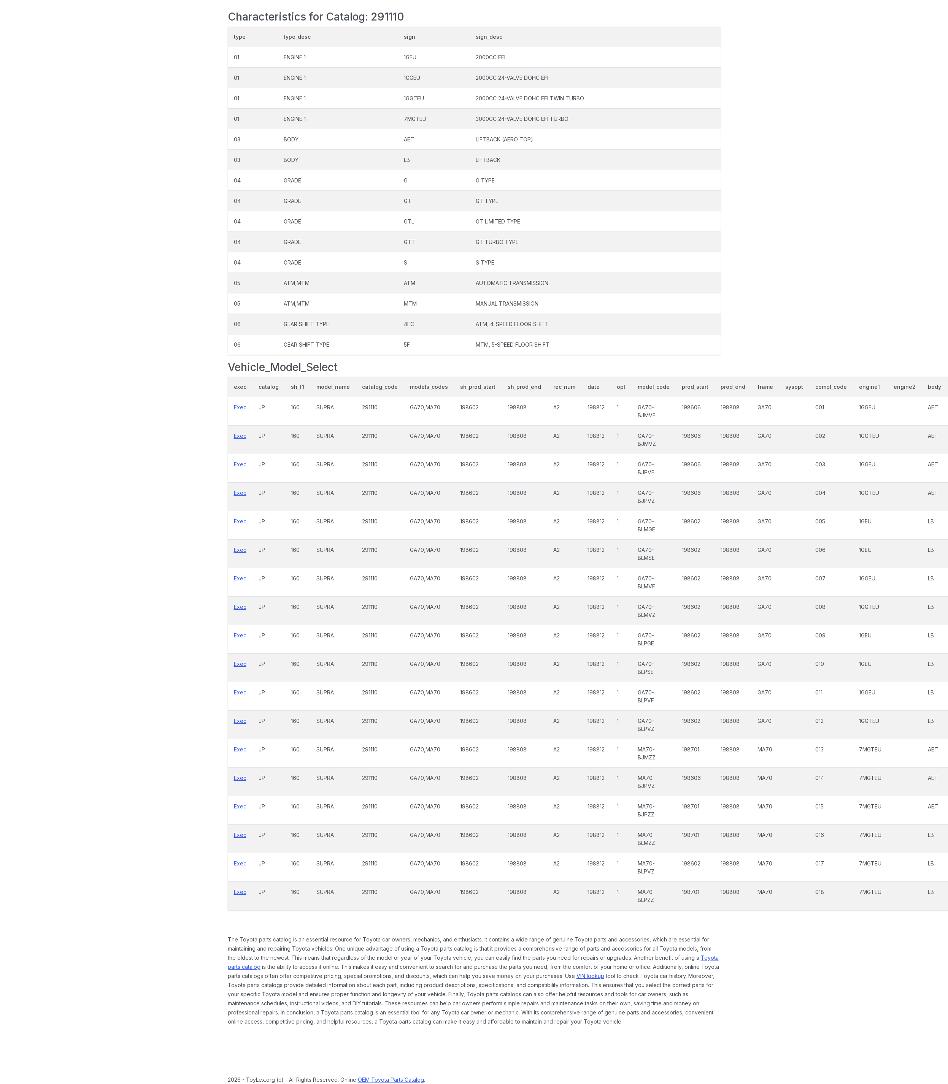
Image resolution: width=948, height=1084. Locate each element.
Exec (240, 407)
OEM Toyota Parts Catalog (391, 1079)
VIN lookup (590, 976)
